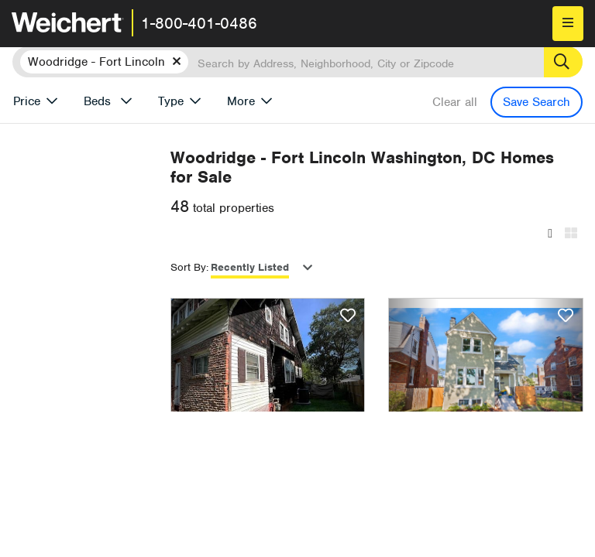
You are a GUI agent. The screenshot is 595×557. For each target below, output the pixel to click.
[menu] (567, 23)
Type (171, 101)
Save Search (536, 102)
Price (26, 101)
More (241, 101)
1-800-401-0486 (199, 23)
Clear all (454, 102)
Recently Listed (329, 267)
